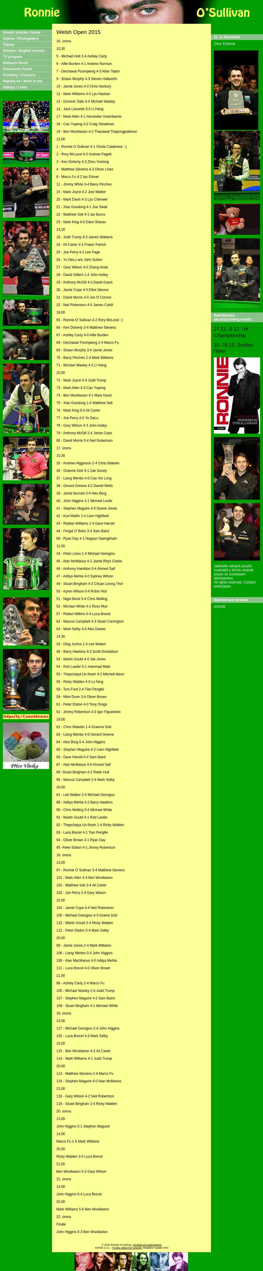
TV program (12, 57)
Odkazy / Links (15, 87)
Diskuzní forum (15, 63)
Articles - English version (24, 51)
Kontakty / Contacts (19, 75)
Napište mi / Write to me (22, 81)
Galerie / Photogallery (20, 39)
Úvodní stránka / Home (21, 32)
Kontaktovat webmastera (147, 1244)
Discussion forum (17, 69)
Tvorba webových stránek (127, 1247)
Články (8, 45)
